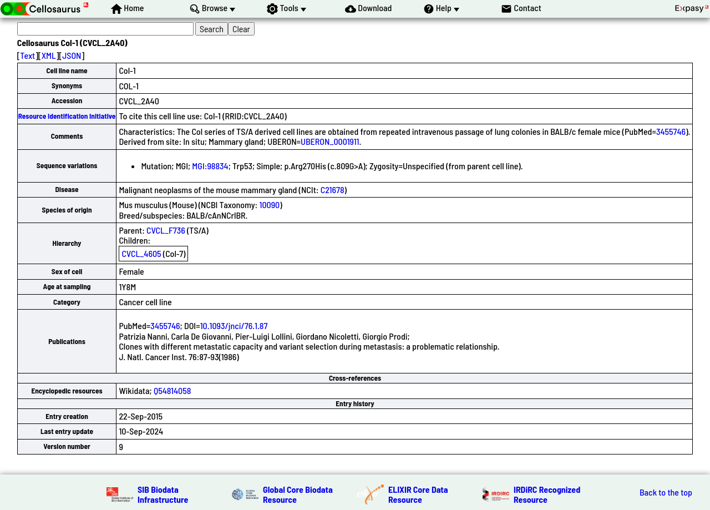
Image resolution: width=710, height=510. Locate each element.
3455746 (671, 131)
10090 (269, 204)
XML (49, 55)
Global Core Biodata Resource (298, 494)
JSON (71, 55)
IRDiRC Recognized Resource (547, 494)
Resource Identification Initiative (67, 116)
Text (27, 55)
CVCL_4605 (141, 253)
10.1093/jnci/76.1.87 (234, 325)
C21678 (332, 189)
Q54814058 (172, 390)
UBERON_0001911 (330, 141)
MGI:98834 (210, 165)
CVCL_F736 (165, 230)
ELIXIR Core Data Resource (418, 494)
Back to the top (666, 492)
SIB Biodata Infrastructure (163, 494)
